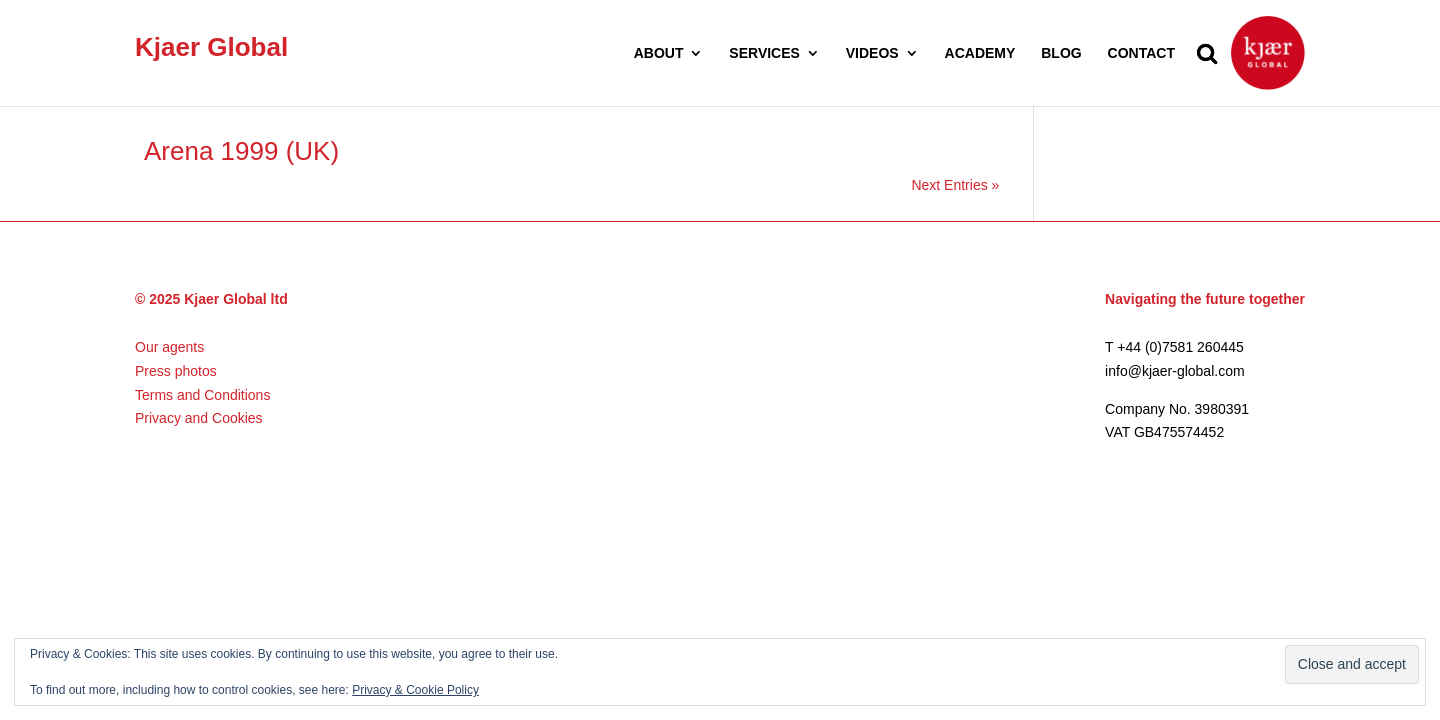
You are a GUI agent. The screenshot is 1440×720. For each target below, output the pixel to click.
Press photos (176, 371)
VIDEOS (872, 53)
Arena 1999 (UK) (241, 151)
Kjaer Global (211, 47)
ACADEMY (980, 53)
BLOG (1061, 53)
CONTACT (1141, 53)
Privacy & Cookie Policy (415, 690)
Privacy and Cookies (199, 418)
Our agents (169, 347)
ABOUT (659, 53)
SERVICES (764, 53)
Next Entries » (955, 185)
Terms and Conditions (202, 395)
